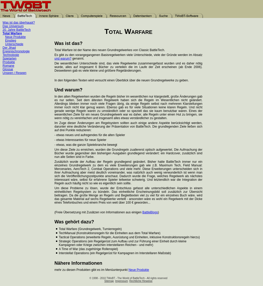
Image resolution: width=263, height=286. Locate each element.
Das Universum (13, 26)
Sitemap (109, 281)
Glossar (8, 69)
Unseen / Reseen (14, 73)
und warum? (62, 58)
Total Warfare (12, 33)
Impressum (121, 281)
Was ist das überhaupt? (19, 22)
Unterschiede (14, 44)
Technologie (11, 55)
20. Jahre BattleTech (17, 30)
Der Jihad (9, 48)
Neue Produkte (15, 37)
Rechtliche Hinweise (141, 281)
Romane (8, 66)
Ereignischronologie (16, 51)
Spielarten (9, 58)
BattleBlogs (150, 212)
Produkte (9, 62)
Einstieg (10, 40)
